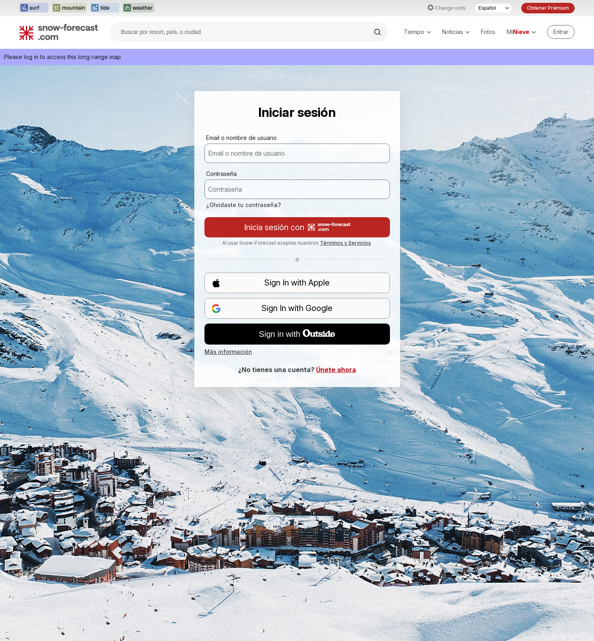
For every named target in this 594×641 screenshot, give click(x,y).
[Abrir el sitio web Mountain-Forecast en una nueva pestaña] (69, 8)
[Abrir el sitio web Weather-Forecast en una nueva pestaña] (138, 8)
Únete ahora (336, 370)
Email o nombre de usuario (241, 137)
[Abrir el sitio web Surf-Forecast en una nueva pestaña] (33, 8)
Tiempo (417, 31)
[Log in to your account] (561, 32)
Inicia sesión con (297, 227)
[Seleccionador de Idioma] (493, 8)
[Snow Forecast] (58, 32)
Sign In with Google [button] (272, 308)
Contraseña (221, 173)
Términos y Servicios (345, 243)
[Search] (378, 32)
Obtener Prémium (548, 8)
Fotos (488, 31)
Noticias (456, 31)
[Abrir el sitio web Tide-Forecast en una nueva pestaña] (104, 8)
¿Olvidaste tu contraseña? (243, 204)
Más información (228, 351)
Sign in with (297, 334)
